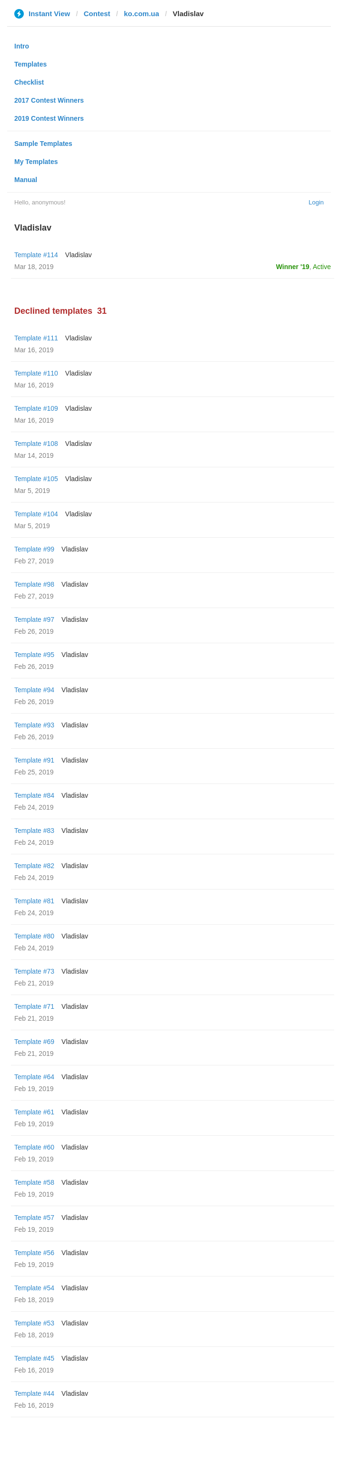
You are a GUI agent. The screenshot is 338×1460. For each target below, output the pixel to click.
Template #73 (34, 971)
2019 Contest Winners (49, 118)
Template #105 (36, 479)
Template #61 (34, 1112)
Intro (21, 46)
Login (316, 202)
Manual (25, 180)
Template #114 (36, 255)
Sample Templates (43, 143)
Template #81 (34, 901)
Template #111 (36, 338)
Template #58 (34, 1182)
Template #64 (34, 1077)
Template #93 (34, 725)
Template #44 (34, 1393)
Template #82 (34, 866)
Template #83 (34, 830)
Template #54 (34, 1288)
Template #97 (34, 619)
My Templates (36, 161)
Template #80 (34, 936)
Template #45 (34, 1358)
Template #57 (34, 1217)
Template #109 (36, 408)
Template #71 (34, 1006)
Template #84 (34, 795)
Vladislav (78, 255)
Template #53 (34, 1323)
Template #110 (36, 373)
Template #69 (34, 1041)
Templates (30, 64)
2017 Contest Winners (49, 100)
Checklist (29, 82)
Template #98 (34, 584)
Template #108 (36, 443)
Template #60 (34, 1147)
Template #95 (34, 654)
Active (322, 267)
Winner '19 (292, 267)
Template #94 (34, 690)
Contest (97, 14)
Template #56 (34, 1253)
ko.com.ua (141, 14)
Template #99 (34, 549)
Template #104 (36, 514)
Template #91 (34, 760)
